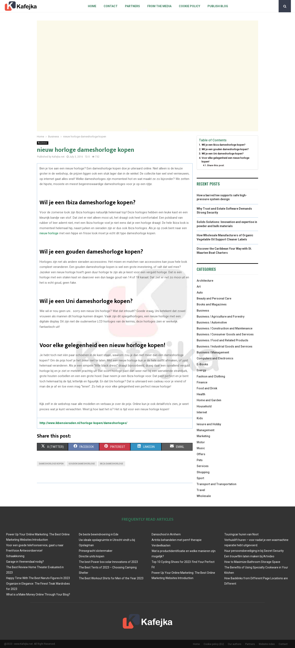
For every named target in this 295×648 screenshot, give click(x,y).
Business (42, 143)
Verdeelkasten (161, 545)
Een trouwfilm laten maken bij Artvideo (249, 556)
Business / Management (213, 352)
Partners (132, 6)
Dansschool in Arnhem (166, 534)
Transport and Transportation (216, 484)
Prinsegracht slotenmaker (95, 550)
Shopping (203, 472)
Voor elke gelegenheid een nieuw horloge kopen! (225, 159)
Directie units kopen (91, 556)
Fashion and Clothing (211, 376)
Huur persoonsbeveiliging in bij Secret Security (254, 550)
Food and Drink (207, 388)
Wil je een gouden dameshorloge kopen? (225, 149)
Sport (200, 478)
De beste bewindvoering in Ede (98, 534)
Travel (201, 490)
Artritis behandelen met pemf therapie (177, 540)
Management (205, 430)
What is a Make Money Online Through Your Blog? (38, 594)
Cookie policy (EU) (214, 644)
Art (199, 286)
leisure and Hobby (209, 424)
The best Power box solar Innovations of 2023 (108, 561)
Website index (267, 644)
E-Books (202, 364)
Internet (202, 412)
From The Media (159, 6)
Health (201, 394)
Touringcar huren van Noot (241, 534)
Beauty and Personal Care (214, 298)
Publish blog (218, 6)
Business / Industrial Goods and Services (224, 346)
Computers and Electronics (215, 358)
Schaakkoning (15, 556)
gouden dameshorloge (82, 464)
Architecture (205, 280)
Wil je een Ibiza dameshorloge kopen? (223, 144)
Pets (200, 460)
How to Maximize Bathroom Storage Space (252, 561)
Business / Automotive (212, 322)
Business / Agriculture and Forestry (220, 316)
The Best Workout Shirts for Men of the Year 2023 (111, 578)
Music (201, 448)
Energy (201, 370)
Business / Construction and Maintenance (224, 328)
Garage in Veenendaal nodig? (25, 561)
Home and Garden (209, 400)
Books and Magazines (212, 304)
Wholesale (204, 496)
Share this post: (215, 165)
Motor (201, 442)
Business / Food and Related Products (222, 340)
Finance (202, 382)
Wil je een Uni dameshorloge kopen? (223, 153)
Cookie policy (189, 6)
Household (204, 406)
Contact (111, 6)
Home (92, 6)
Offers (201, 454)
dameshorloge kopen (51, 464)
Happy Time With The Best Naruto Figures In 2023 (38, 578)
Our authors (234, 644)
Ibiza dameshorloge (111, 464)
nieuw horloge (49, 233)
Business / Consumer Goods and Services (225, 334)
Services (203, 466)
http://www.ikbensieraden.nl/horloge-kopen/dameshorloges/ (83, 423)
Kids (200, 418)
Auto (200, 292)
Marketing (203, 436)
